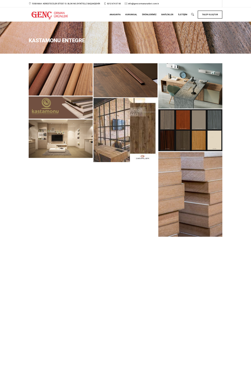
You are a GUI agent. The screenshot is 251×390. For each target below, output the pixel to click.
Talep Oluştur (210, 14)
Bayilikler (167, 14)
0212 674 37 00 (114, 3)
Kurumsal (131, 14)
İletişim (182, 14)
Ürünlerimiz (149, 14)
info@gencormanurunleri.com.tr (143, 3)
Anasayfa (115, 14)
